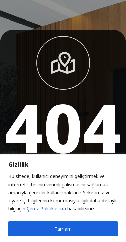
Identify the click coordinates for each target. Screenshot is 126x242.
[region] (63, 198)
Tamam (63, 229)
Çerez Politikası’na (46, 208)
